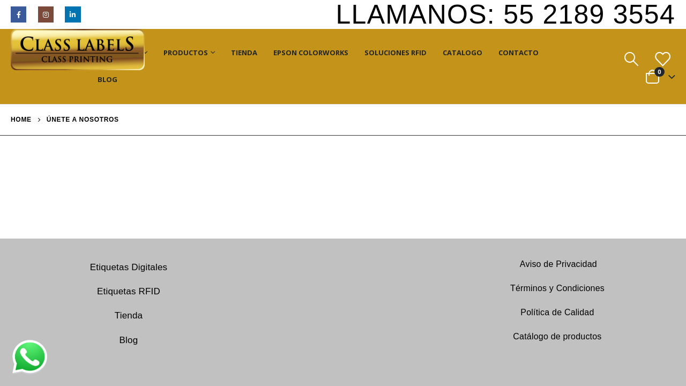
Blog (107, 79)
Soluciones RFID (395, 52)
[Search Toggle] (631, 59)
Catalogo (462, 52)
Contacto (518, 52)
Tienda (244, 52)
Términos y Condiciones (557, 288)
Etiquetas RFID (128, 291)
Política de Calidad (557, 312)
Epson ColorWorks (310, 52)
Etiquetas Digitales (129, 267)
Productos (185, 52)
